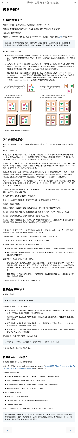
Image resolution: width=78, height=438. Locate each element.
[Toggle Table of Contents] (3, 2)
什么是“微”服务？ (12, 19)
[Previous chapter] (7, 430)
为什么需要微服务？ (14, 139)
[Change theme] (7, 2)
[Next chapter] (70, 430)
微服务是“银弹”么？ (14, 289)
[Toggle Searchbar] (11, 2)
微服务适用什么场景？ (15, 357)
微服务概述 (11, 9)
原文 (61, 37)
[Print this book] (74, 2)
